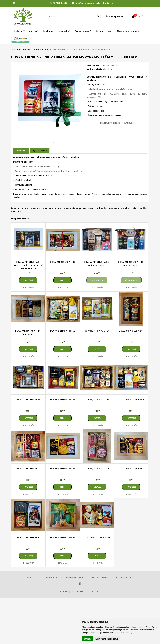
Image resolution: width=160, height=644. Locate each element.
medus (21, 211)
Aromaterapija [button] (82, 31)
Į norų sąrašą (48, 142)
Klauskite (131, 123)
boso (13, 211)
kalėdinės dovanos (20, 208)
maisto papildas (139, 208)
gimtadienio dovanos (51, 208)
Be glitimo (48, 31)
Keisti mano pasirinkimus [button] (106, 639)
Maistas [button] (33, 31)
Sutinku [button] (87, 639)
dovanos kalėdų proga (75, 208)
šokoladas (102, 208)
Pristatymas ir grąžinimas (100, 577)
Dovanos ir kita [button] (103, 31)
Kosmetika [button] (63, 31)
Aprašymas (21, 150)
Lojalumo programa (48, 577)
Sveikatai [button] (17, 31)
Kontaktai (108, 3)
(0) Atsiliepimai (40, 150)
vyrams (91, 208)
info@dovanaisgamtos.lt (86, 3)
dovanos (35, 208)
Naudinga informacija (128, 31)
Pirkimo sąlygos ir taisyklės (72, 577)
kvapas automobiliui (119, 208)
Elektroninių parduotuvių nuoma (73, 591)
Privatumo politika (123, 577)
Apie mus (31, 577)
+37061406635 (58, 3)
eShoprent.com (93, 591)
